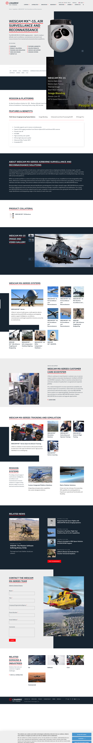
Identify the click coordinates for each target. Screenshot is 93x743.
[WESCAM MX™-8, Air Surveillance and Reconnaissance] (53, 335)
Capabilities (15, 9)
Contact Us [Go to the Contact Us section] (13, 54)
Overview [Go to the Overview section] (13, 46)
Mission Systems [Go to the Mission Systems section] (33, 52)
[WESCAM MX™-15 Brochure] (21, 256)
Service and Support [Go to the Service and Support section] (34, 50)
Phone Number (13, 652)
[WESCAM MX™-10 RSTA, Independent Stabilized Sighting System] (40, 379)
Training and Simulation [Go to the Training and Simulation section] (17, 50)
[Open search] (83, 4)
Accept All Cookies (81, 723)
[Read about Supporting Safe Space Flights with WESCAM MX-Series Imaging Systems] (65, 562)
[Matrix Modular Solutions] (72, 520)
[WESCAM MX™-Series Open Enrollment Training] (27, 477)
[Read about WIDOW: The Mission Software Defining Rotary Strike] (24, 577)
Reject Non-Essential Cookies (82, 731)
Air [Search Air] (10, 70)
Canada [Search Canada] (18, 72)
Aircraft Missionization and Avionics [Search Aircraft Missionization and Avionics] (61, 70)
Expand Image (82, 51)
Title (10, 638)
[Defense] (56, 701)
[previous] (29, 299)
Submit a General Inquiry (16, 625)
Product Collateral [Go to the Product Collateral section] (16, 48)
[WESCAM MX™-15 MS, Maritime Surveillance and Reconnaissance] (78, 334)
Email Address (13, 659)
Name (11, 630)
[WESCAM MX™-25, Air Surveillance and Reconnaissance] (65, 357)
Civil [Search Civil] (19, 70)
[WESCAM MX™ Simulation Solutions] (53, 469)
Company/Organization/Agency (17, 645)
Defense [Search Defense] (15, 70)
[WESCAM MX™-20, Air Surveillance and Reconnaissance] (53, 357)
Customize (81, 727)
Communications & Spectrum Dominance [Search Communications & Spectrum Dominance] (40, 70)
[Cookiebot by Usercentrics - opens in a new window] (9, 740)
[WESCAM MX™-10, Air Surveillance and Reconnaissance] (65, 335)
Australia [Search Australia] (12, 72)
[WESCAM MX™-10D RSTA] (53, 377)
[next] (32, 299)
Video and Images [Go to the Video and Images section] (15, 52)
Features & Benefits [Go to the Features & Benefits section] (34, 46)
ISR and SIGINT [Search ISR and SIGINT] (76, 70)
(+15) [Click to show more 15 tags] (27, 72)
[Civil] (75, 701)
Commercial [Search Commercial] (26, 70)
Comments (12, 667)
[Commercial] (36, 719)
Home (10, 9)
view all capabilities (16, 714)
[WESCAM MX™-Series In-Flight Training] (78, 469)
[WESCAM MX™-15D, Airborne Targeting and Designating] (14, 379)
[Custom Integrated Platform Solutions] (40, 518)
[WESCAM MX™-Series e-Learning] (53, 488)
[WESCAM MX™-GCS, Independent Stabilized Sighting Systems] (27, 379)
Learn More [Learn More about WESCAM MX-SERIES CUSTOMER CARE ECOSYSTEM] (52, 439)
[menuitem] (74, 2)
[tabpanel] (46, 174)
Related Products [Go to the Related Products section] (33, 48)
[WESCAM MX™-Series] (27, 345)
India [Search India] (23, 72)
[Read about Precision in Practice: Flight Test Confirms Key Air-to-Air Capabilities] (65, 572)
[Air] (36, 701)
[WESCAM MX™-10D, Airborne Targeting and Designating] (78, 357)
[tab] (22, 157)
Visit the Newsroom (54, 601)
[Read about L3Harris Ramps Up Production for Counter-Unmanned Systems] (65, 593)
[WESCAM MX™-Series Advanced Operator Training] (65, 469)
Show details (21, 740)
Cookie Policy (23, 735)
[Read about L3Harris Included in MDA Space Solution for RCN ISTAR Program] (65, 583)
